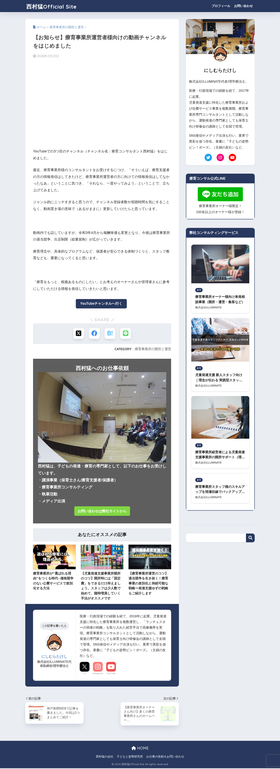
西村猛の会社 (104, 757)
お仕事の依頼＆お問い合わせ (165, 757)
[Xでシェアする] (79, 333)
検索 (250, 539)
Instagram (97, 673)
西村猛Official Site (57, 6)
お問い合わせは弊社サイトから (102, 511)
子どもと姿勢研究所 (130, 757)
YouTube (111, 673)
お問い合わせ (243, 6)
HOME (140, 748)
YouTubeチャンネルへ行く (101, 304)
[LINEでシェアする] (125, 333)
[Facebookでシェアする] (94, 333)
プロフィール (221, 6)
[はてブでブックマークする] (110, 333)
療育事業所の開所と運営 (153, 349)
